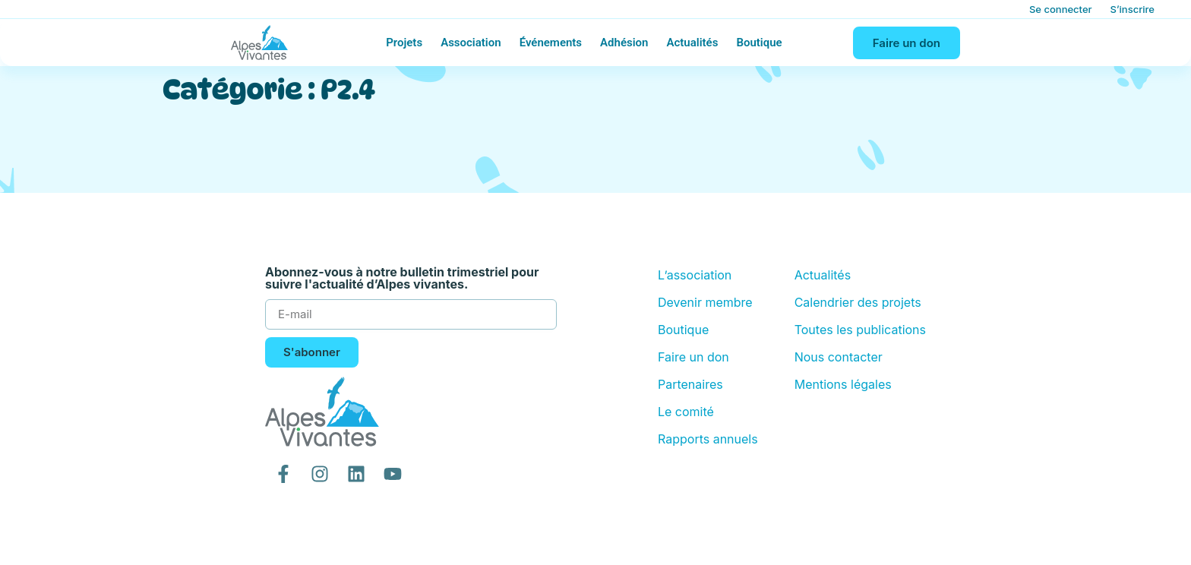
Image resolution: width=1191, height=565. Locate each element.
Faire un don (693, 357)
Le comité (686, 411)
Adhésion (624, 42)
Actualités (692, 42)
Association (471, 42)
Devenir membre (705, 302)
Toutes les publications (860, 329)
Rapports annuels (708, 439)
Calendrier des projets (858, 302)
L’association (694, 274)
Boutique (759, 42)
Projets (404, 42)
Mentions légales (843, 384)
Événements (551, 42)
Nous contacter (839, 357)
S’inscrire (1132, 9)
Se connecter (1060, 9)
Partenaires (690, 384)
